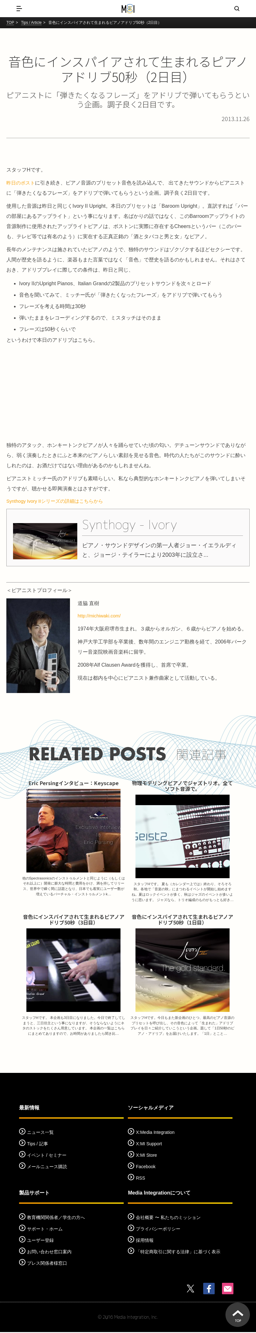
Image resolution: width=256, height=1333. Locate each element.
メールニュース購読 (47, 1167)
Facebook (145, 1167)
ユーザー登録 (40, 1241)
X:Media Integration (155, 1133)
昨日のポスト (21, 182)
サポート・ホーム (45, 1229)
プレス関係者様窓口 (47, 1264)
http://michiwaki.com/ (101, 617)
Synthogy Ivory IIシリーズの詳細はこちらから (58, 501)
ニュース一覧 (40, 1133)
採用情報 (145, 1241)
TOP (10, 22)
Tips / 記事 (37, 1144)
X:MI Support (149, 1144)
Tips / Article (31, 22)
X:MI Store (146, 1156)
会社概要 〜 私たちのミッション (168, 1218)
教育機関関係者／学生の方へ (56, 1218)
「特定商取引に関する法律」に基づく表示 (178, 1252)
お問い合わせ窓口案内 (49, 1252)
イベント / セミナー (46, 1156)
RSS (140, 1179)
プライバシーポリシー (158, 1229)
